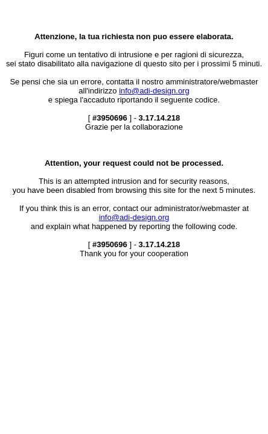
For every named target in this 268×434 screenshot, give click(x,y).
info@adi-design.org (154, 90)
